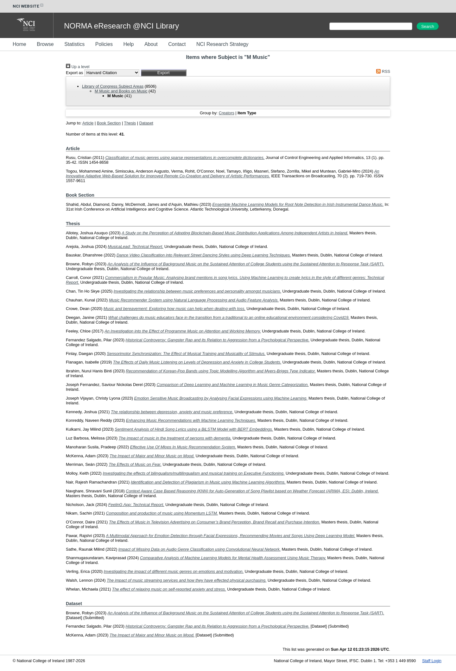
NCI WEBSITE (28, 6)
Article (88, 123)
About (151, 44)
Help (128, 44)
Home (19, 44)
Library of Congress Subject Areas (112, 86)
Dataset (146, 123)
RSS (382, 71)
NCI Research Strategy (222, 44)
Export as (74, 72)
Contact (177, 44)
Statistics (74, 44)
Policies (104, 44)
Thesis (130, 123)
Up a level (77, 66)
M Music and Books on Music (121, 91)
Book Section (109, 123)
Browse (45, 44)
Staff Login (431, 660)
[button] (164, 72)
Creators (226, 113)
